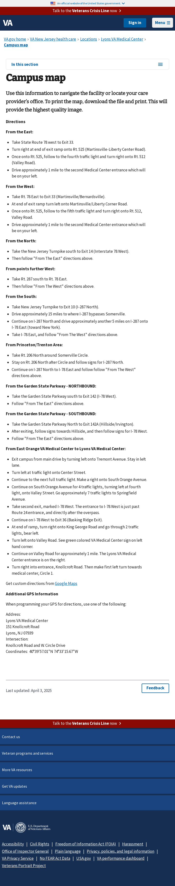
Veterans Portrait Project (24, 865)
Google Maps (66, 583)
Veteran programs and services (27, 753)
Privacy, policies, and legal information (120, 851)
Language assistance (19, 802)
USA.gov (83, 858)
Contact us (11, 736)
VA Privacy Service (18, 858)
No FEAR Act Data (55, 858)
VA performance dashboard (121, 858)
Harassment (132, 844)
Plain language (68, 851)
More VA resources (17, 769)
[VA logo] (8, 23)
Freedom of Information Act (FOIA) (85, 844)
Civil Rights (39, 844)
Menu (162, 22)
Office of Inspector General (25, 851)
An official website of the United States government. (91, 3)
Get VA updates (14, 786)
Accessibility (13, 844)
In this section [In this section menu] (87, 64)
